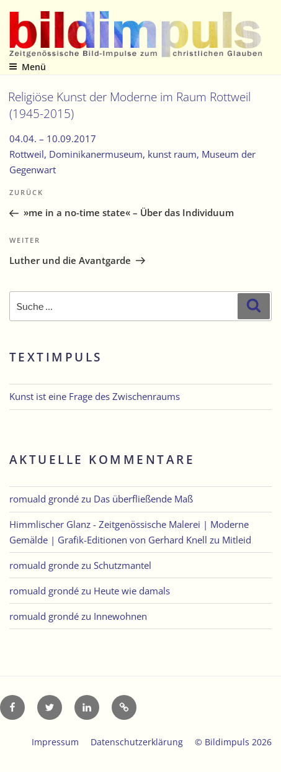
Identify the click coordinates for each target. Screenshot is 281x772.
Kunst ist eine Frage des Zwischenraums (94, 396)
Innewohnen (120, 616)
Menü (27, 67)
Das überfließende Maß (143, 499)
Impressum (55, 742)
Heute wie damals (132, 590)
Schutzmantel (122, 565)
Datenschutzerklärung (137, 742)
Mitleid (236, 540)
